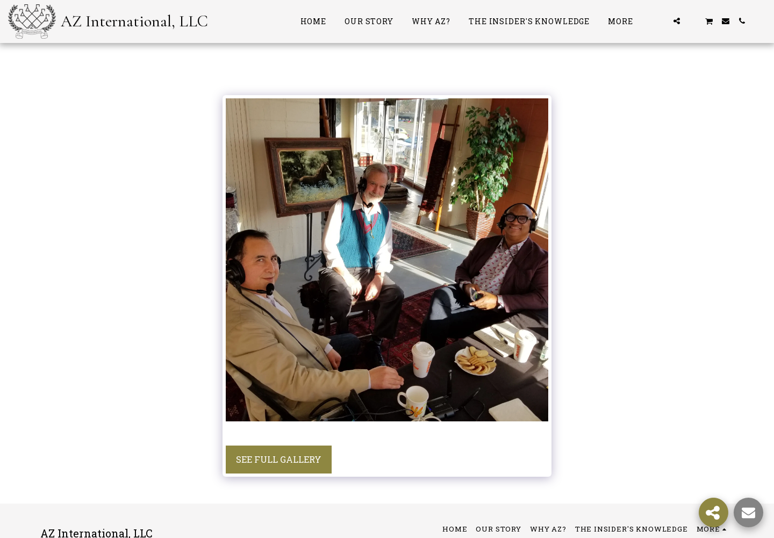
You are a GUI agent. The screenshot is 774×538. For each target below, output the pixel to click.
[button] (660, 21)
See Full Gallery (278, 459)
